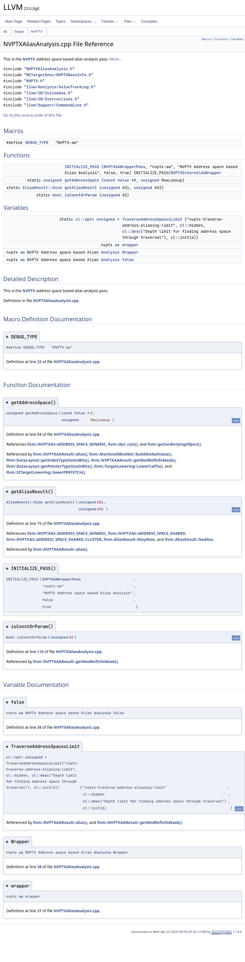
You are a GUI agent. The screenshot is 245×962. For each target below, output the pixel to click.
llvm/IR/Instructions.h (51, 99)
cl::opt (84, 219)
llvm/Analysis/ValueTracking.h (59, 87)
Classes (109, 21)
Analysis (110, 252)
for (176, 231)
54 (39, 434)
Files (130, 21)
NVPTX (37, 31)
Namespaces (83, 21)
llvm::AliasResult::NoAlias (189, 539)
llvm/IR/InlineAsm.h (48, 93)
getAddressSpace (82, 180)
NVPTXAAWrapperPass (124, 166)
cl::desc (131, 231)
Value (123, 180)
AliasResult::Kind (42, 187)
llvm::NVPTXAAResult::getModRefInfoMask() (133, 460)
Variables (237, 39)
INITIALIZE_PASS (82, 166)
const (109, 180)
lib (5, 31)
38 (39, 727)
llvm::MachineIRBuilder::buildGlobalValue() (130, 454)
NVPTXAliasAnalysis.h (49, 69)
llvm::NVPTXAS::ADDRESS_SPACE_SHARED (146, 533)
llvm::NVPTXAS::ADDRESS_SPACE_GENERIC (66, 444)
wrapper (130, 244)
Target (19, 31)
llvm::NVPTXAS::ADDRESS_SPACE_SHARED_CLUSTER (54, 539)
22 (39, 361)
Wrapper (130, 252)
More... (115, 59)
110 (40, 651)
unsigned (52, 180)
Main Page (13, 21)
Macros (206, 39)
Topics (60, 21)
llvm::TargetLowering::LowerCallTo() (128, 466)
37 (39, 910)
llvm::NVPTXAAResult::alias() (60, 454)
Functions (221, 39)
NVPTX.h (34, 81)
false (128, 259)
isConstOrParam (81, 195)
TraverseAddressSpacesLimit (152, 219)
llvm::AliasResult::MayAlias (129, 539)
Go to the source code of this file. (33, 115)
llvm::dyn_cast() (123, 444)
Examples (149, 21)
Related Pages (39, 21)
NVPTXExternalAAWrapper (196, 172)
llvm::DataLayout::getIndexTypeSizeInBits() (47, 460)
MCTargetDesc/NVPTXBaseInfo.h (58, 75)
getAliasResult (81, 187)
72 (39, 523)
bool (57, 195)
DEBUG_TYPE (36, 142)
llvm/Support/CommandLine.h (56, 105)
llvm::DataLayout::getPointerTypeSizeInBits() (49, 466)
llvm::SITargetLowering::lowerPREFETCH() (45, 472)
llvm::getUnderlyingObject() (174, 444)
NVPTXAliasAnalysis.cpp (56, 300)
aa (117, 244)
